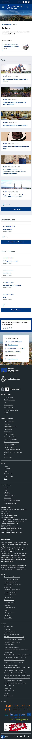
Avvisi (5, 479)
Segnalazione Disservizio (10, 592)
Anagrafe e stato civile (10, 427)
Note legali (7, 605)
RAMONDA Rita (7, 229)
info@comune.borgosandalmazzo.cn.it (14, 521)
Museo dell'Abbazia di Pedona (12, 642)
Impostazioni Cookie (9, 608)
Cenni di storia (7, 273)
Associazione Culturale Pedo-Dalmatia (14, 660)
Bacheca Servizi (8, 597)
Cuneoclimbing (8, 652)
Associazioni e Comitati (10, 503)
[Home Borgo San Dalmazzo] (15, 7)
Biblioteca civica (8, 476)
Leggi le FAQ (7, 587)
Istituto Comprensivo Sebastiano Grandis (15, 683)
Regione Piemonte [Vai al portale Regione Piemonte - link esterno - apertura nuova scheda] (6, 2)
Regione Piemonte (9, 686)
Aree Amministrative (9, 400)
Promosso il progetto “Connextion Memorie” (15, 125)
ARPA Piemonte (8, 696)
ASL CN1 (6, 693)
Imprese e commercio (9, 444)
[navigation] (3, 7)
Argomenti (8, 24)
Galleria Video (7, 498)
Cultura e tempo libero (10, 437)
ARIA (4, 297)
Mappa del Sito (8, 618)
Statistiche (7, 615)
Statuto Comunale (9, 600)
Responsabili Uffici (9, 226)
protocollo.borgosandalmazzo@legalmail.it (15, 519)
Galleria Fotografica (9, 495)
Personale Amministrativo (11, 410)
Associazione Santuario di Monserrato (14, 680)
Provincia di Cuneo (9, 691)
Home (3, 24)
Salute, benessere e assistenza (12, 450)
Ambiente (6, 424)
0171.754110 (7, 513)
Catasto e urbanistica (9, 434)
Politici (6, 413)
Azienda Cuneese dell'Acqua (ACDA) (13, 662)
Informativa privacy (9, 602)
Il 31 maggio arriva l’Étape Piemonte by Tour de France (11, 46)
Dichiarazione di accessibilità (11, 579)
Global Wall (7, 629)
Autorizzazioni (8, 432)
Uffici (5, 402)
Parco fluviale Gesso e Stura (11, 634)
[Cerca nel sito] (28, 7)
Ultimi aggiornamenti (9, 613)
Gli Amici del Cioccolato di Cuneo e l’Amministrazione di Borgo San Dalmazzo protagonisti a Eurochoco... (14, 172)
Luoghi (6, 490)
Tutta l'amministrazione (16, 242)
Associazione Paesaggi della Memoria (14, 670)
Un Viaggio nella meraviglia (10, 261)
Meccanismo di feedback (10, 582)
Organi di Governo (9, 397)
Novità (5, 76)
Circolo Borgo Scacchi (9, 632)
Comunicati (7, 469)
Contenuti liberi (8, 258)
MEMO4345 (7, 688)
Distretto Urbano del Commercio (12, 285)
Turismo (6, 455)
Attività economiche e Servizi (12, 500)
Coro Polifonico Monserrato (11, 665)
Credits (6, 610)
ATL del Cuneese (8, 627)
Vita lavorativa (8, 457)
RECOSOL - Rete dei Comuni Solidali (14, 637)
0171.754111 (6, 512)
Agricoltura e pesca (9, 421)
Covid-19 (6, 471)
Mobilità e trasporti (9, 447)
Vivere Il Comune (16, 310)
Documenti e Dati (8, 405)
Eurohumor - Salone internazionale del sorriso (16, 650)
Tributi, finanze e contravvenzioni (13, 452)
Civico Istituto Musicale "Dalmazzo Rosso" (15, 639)
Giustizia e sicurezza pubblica (11, 442)
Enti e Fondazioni (8, 407)
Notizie (6, 466)
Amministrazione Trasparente (12, 577)
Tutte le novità (16, 209)
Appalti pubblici (8, 429)
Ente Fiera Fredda (9, 645)
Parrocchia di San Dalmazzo (11, 647)
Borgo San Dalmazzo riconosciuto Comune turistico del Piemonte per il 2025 (15, 196)
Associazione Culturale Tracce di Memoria (15, 673)
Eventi (6, 488)
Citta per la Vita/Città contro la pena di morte (16, 657)
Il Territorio (7, 493)
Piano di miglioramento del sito (12, 585)
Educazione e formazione (10, 439)
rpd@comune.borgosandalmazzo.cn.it (14, 567)
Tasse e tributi (8, 474)
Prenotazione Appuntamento (12, 590)
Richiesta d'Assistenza (10, 595)
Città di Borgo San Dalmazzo (17, 7)
